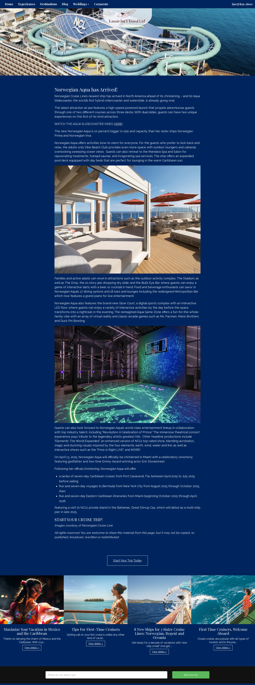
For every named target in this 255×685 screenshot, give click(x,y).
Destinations (48, 4)
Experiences (26, 4)
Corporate (101, 4)
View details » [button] (32, 647)
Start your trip (191, 675)
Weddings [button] (81, 4)
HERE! (118, 124)
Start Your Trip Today (127, 560)
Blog (65, 4)
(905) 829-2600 (242, 4)
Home (9, 4)
